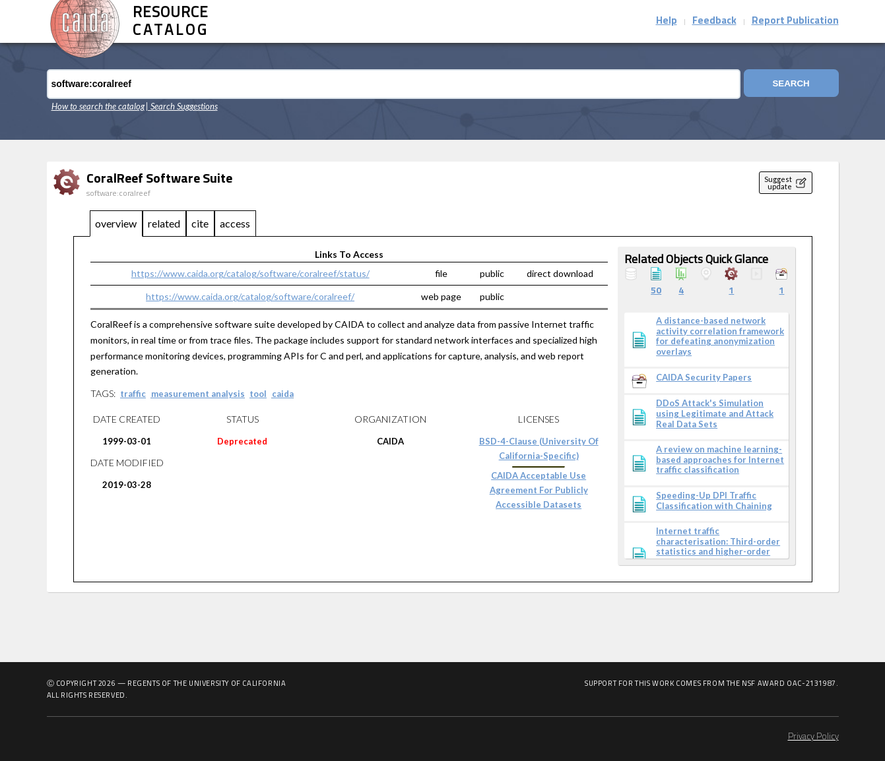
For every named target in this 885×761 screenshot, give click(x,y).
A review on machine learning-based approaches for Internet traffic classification (720, 459)
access (235, 223)
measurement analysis (198, 393)
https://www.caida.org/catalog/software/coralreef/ (250, 296)
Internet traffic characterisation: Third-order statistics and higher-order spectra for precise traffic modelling (718, 551)
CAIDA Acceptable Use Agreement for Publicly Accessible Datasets (539, 490)
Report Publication (795, 21)
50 (656, 291)
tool (258, 393)
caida (283, 393)
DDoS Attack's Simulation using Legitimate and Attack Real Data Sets (714, 413)
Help (666, 21)
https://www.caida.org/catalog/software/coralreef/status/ (250, 273)
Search (788, 84)
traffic (133, 393)
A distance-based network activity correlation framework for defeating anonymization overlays (720, 336)
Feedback (714, 21)
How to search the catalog (98, 106)
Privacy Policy (813, 737)
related (164, 223)
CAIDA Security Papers (704, 377)
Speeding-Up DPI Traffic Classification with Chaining (714, 501)
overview (116, 223)
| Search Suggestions (182, 106)
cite (200, 223)
